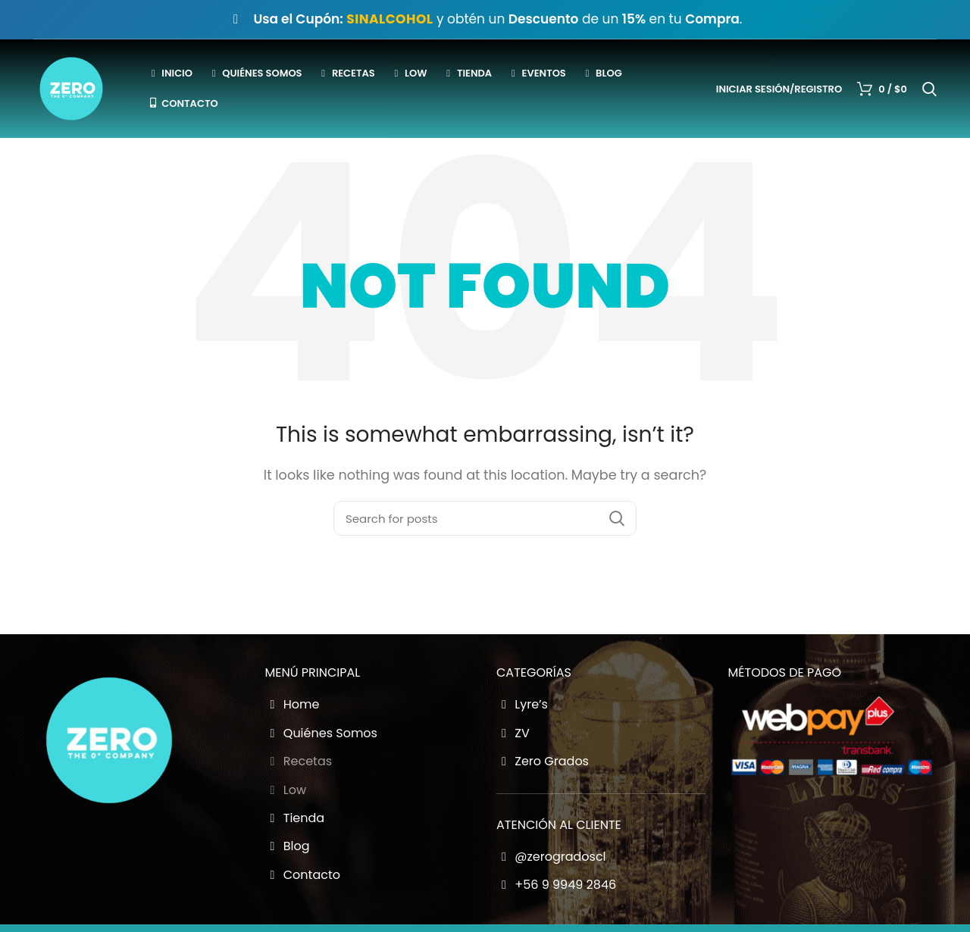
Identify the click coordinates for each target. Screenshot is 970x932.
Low (286, 790)
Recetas (299, 761)
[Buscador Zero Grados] (485, 518)
